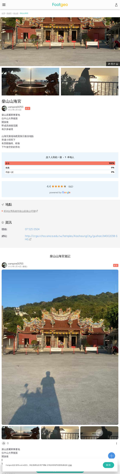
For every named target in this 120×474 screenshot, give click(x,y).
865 (70, 186)
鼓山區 (15, 13)
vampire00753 (15, 107)
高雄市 (9, 13)
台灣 (3, 13)
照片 (112, 63)
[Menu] (3, 4)
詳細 (70, 465)
